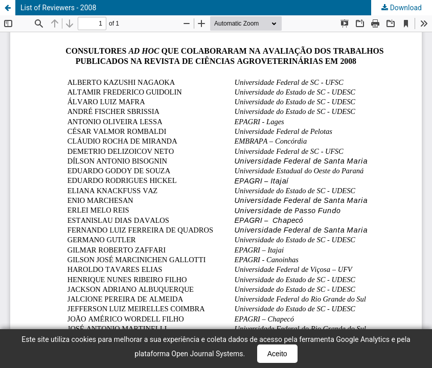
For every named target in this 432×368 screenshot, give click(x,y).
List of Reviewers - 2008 (58, 8)
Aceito (277, 354)
